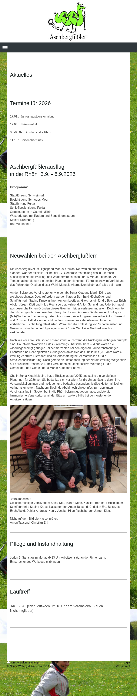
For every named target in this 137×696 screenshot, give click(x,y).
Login (126, 662)
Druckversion (17, 662)
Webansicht (123, 666)
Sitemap (33, 662)
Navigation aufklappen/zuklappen (68, 47)
